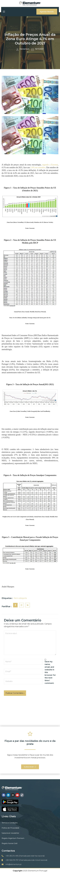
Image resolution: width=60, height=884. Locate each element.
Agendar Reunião (47, 12)
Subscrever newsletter (10, 833)
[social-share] (15, 605)
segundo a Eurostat (50, 165)
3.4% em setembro (38, 167)
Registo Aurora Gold (9, 843)
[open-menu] (3, 11)
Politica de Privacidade (10, 828)
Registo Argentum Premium (13, 838)
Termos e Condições (9, 823)
